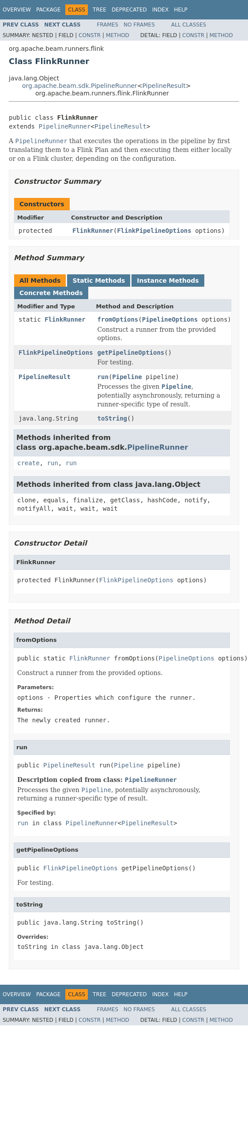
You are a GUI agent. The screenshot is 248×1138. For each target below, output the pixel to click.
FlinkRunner (92, 230)
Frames (108, 25)
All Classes (188, 25)
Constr (90, 35)
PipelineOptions (170, 319)
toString (112, 418)
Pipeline (127, 376)
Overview (17, 10)
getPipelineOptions (131, 352)
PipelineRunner (64, 126)
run (103, 376)
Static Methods (98, 280)
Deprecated (129, 10)
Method (117, 35)
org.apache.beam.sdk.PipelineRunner (79, 85)
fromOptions (118, 319)
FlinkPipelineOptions (154, 230)
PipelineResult (164, 85)
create (28, 463)
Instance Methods (168, 280)
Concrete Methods (51, 292)
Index (160, 10)
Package (48, 10)
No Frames (139, 25)
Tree (99, 10)
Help (181, 10)
